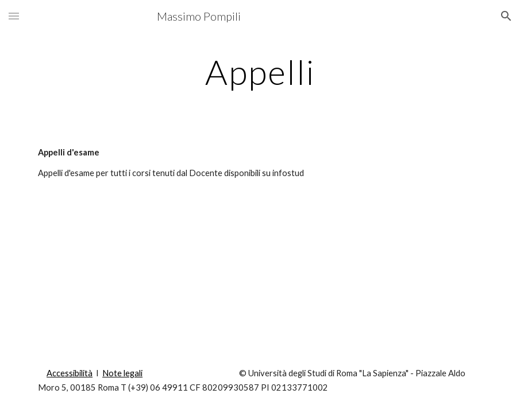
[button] (14, 16)
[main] (260, 71)
